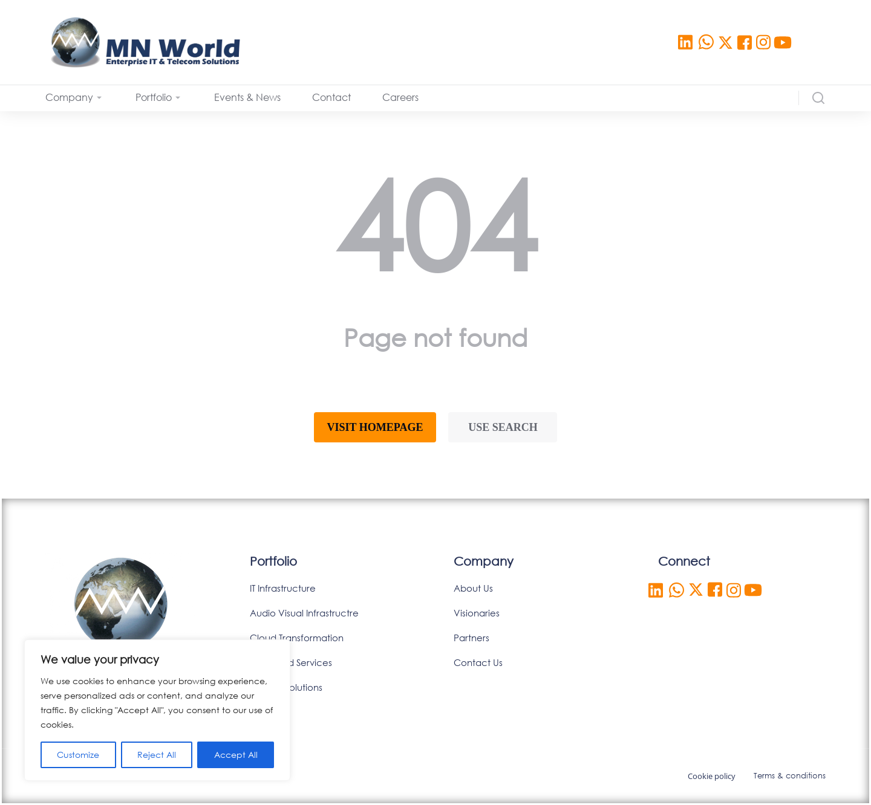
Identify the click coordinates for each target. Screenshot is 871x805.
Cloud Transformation (297, 638)
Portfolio (273, 561)
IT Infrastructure (283, 588)
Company (484, 561)
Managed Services (291, 662)
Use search (503, 427)
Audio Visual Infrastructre (304, 613)
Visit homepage (375, 427)
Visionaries (477, 613)
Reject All (156, 754)
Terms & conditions (790, 776)
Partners (471, 638)
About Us (473, 588)
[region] (157, 710)
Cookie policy (712, 776)
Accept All (236, 754)
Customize (78, 754)
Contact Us (478, 662)
